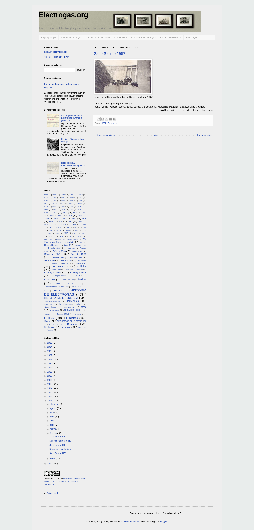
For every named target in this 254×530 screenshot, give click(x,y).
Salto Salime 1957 (109, 53)
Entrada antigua (204, 135)
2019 (50, 367)
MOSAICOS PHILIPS (73, 310)
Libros (80, 304)
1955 (46, 212)
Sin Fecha (49, 327)
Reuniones (73, 324)
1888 (54, 195)
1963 (80, 215)
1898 (46, 198)
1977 (56, 224)
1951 (72, 210)
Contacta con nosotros (170, 37)
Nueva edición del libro (60, 449)
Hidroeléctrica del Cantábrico (56, 287)
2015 (71, 236)
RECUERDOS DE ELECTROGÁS (71, 321)
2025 (50, 343)
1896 (81, 195)
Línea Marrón (68, 307)
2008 (58, 233)
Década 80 (81, 260)
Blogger (163, 521)
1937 (63, 207)
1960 (51, 215)
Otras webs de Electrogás (143, 37)
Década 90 (53, 263)
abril (52, 425)
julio (52, 412)
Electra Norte (56, 270)
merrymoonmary (131, 521)
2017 (50, 376)
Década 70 (66, 260)
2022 (50, 355)
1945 (55, 210)
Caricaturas (73, 239)
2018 (50, 372)
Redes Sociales (56, 324)
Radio (47, 321)
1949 (64, 210)
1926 (80, 201)
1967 (74, 218)
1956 (55, 212)
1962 (70, 215)
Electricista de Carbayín (74, 270)
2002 (50, 233)
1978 (64, 224)
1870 (46, 195)
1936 (54, 207)
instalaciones (49, 304)
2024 (50, 347)
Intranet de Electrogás (71, 37)
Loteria (83, 307)
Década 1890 (54, 248)
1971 (70, 221)
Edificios (81, 266)
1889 (63, 195)
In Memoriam (120, 37)
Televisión (66, 327)
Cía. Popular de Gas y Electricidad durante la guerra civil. (71, 118)
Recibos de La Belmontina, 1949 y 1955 (73, 164)
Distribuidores (80, 263)
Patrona (78, 314)
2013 (51, 236)
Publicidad (72, 318)
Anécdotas (48, 239)
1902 (55, 198)
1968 (84, 218)
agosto (53, 408)
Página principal (48, 37)
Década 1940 (77, 251)
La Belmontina (65, 304)
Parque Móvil (63, 314)
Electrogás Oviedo (60, 276)
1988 (84, 227)
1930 (63, 204)
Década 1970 (58, 257)
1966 (65, 218)
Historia (59, 290)
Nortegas (48, 314)
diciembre (55, 404)
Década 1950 (53, 254)
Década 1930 (59, 251)
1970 (60, 221)
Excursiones (113, 123)
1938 (72, 207)
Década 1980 (76, 257)
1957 (104, 123)
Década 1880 (81, 245)
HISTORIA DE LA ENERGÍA (61, 297)
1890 (72, 195)
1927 (46, 204)
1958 (75, 212)
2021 (80, 236)
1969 (51, 221)
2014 (61, 236)
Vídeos (51, 330)
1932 (71, 204)
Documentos (59, 266)
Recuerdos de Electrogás (98, 37)
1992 (59, 230)
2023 (50, 351)
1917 (80, 198)
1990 (51, 230)
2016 (50, 380)
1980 (84, 224)
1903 (63, 198)
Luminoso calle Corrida (60, 441)
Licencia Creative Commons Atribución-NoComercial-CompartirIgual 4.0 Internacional (64, 482)
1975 (46, 224)
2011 (75, 233)
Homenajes (73, 301)
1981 (50, 227)
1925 (72, 201)
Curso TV (67, 245)
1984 (67, 227)
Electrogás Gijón (78, 272)
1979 (74, 224)
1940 (46, 210)
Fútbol (58, 284)
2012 (84, 233)
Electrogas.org (63, 15)
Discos (65, 263)
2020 (50, 363)
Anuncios (60, 239)
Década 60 (49, 260)
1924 (63, 201)
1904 (72, 198)
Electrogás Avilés (53, 272)
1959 (84, 212)
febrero (53, 433)
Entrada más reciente (105, 135)
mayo (53, 420)
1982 (59, 227)
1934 (46, 207)
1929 (55, 204)
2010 (66, 233)
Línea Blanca (50, 307)
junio (52, 416)
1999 (84, 230)
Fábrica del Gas (68, 280)
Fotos (82, 279)
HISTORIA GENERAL (53, 301)
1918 (46, 201)
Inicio (156, 135)
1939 (80, 207)
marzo (53, 429)
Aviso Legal (191, 37)
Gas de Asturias (75, 284)
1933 (80, 204)
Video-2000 (82, 327)
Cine (81, 242)
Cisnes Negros (51, 245)
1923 (55, 201)
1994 (68, 230)
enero (53, 458)
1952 (80, 210)
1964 (46, 218)
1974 (80, 221)
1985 (76, 227)
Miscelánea (55, 310)
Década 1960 (78, 254)
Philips (50, 318)
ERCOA (77, 276)
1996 (76, 230)
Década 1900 (70, 248)
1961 (60, 215)
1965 (56, 218)
